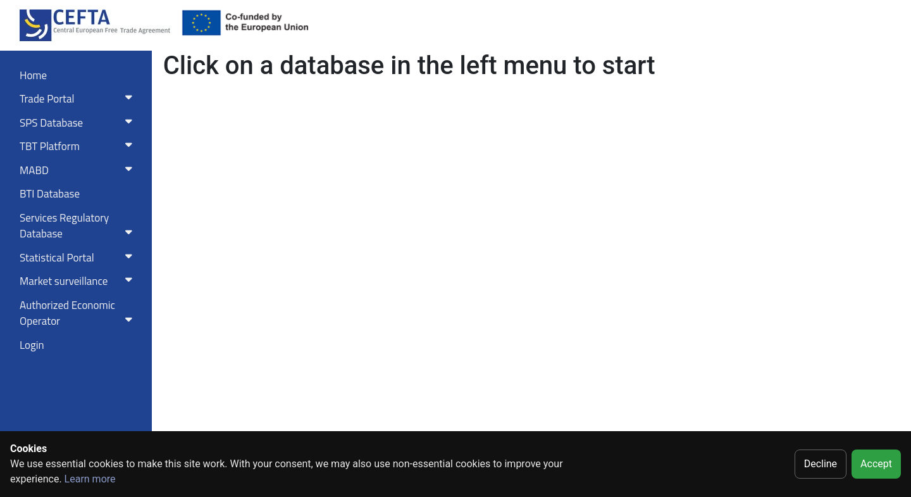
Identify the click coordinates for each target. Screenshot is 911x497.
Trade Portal (78, 99)
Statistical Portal (78, 257)
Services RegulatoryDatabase (78, 226)
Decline (820, 464)
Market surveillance (78, 281)
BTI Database (50, 194)
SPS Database (78, 123)
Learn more (90, 479)
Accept (876, 464)
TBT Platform (78, 146)
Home (33, 75)
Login (32, 345)
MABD (78, 170)
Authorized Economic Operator (78, 313)
